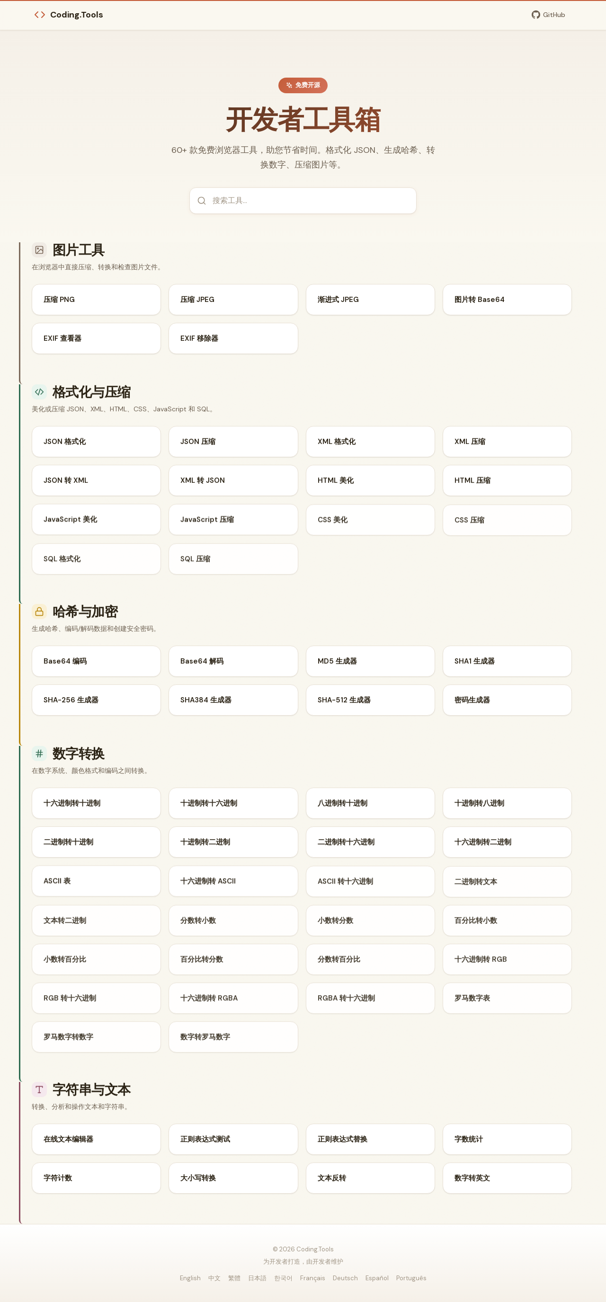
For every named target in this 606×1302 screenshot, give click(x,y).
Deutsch (345, 1278)
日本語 (257, 1278)
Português (411, 1278)
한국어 (283, 1278)
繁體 (234, 1278)
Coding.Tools (68, 14)
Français (312, 1278)
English (190, 1278)
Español (377, 1278)
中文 (214, 1278)
